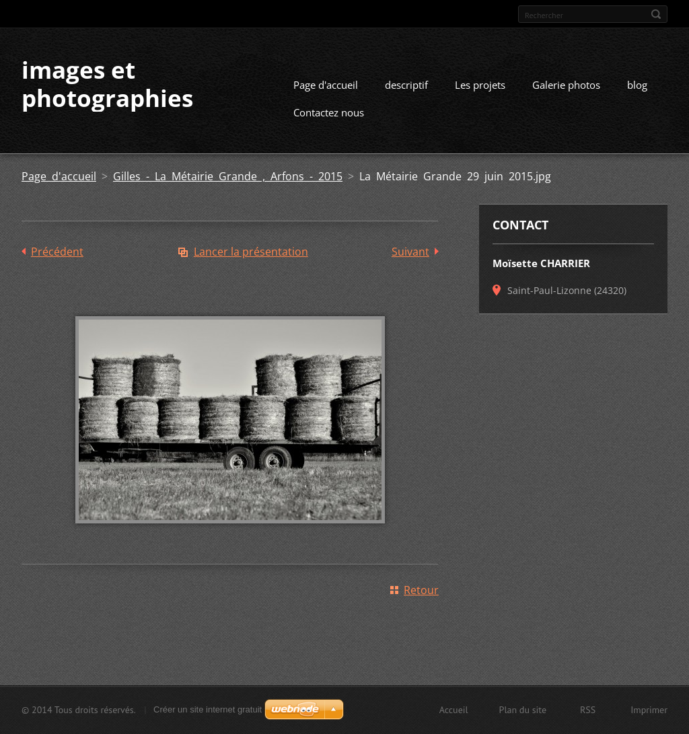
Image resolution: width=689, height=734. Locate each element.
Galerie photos (566, 84)
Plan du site (522, 710)
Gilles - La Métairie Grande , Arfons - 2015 (227, 176)
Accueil (453, 710)
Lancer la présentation (251, 251)
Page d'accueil (325, 84)
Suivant (410, 251)
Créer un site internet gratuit (207, 709)
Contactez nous (328, 112)
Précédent (57, 251)
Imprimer (648, 710)
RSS (587, 710)
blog (637, 84)
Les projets (480, 84)
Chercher (656, 14)
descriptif (406, 84)
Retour (421, 590)
